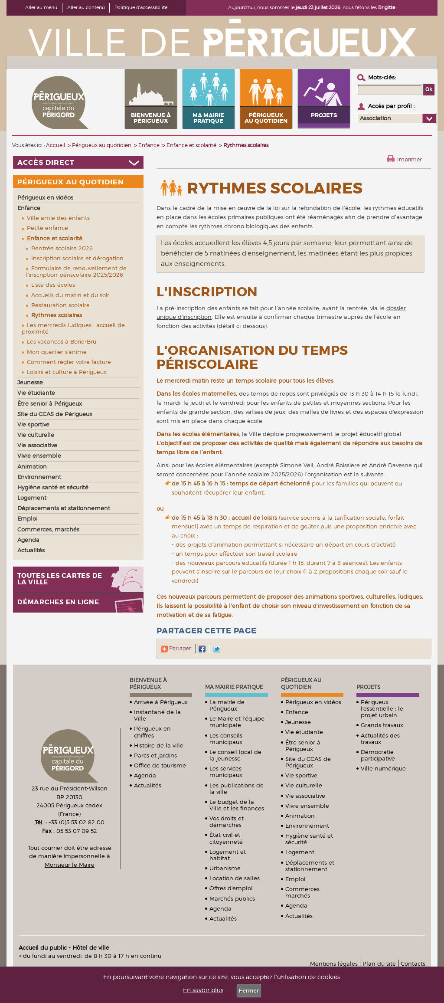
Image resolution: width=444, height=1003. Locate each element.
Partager (176, 648)
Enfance (296, 711)
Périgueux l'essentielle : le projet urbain (382, 708)
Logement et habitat (227, 855)
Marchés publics (232, 898)
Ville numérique (383, 768)
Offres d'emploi (230, 888)
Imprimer (409, 159)
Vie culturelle (303, 785)
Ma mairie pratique (234, 687)
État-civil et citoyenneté (226, 838)
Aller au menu (41, 7)
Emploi (295, 878)
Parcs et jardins (155, 755)
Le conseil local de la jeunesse (235, 755)
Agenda (145, 775)
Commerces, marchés (303, 892)
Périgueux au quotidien (301, 683)
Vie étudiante (304, 731)
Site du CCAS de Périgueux (308, 762)
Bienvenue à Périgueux (148, 683)
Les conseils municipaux (225, 738)
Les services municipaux (225, 771)
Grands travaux (382, 724)
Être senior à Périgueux (302, 745)
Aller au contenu (86, 7)
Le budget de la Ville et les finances (236, 805)
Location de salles (234, 878)
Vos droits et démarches (226, 821)
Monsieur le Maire (70, 864)
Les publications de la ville (236, 788)
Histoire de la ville (158, 745)
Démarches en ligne (58, 602)
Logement (299, 852)
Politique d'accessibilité (140, 7)
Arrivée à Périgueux (161, 701)
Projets (368, 687)
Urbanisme (225, 868)
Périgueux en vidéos (313, 701)
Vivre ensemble (307, 805)
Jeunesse (298, 721)
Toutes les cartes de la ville (59, 579)
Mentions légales (334, 963)
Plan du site (379, 963)
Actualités (147, 785)
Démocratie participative (378, 755)
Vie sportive (301, 775)
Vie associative (305, 795)
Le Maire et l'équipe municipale (236, 721)
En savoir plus (203, 990)
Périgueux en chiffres (152, 731)
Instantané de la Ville (157, 715)
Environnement (307, 825)
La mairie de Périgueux (227, 705)
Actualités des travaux (380, 738)
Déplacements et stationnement (309, 865)
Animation (300, 815)
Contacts (413, 963)
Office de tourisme (160, 765)
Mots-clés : (382, 77)
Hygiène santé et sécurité (309, 839)
